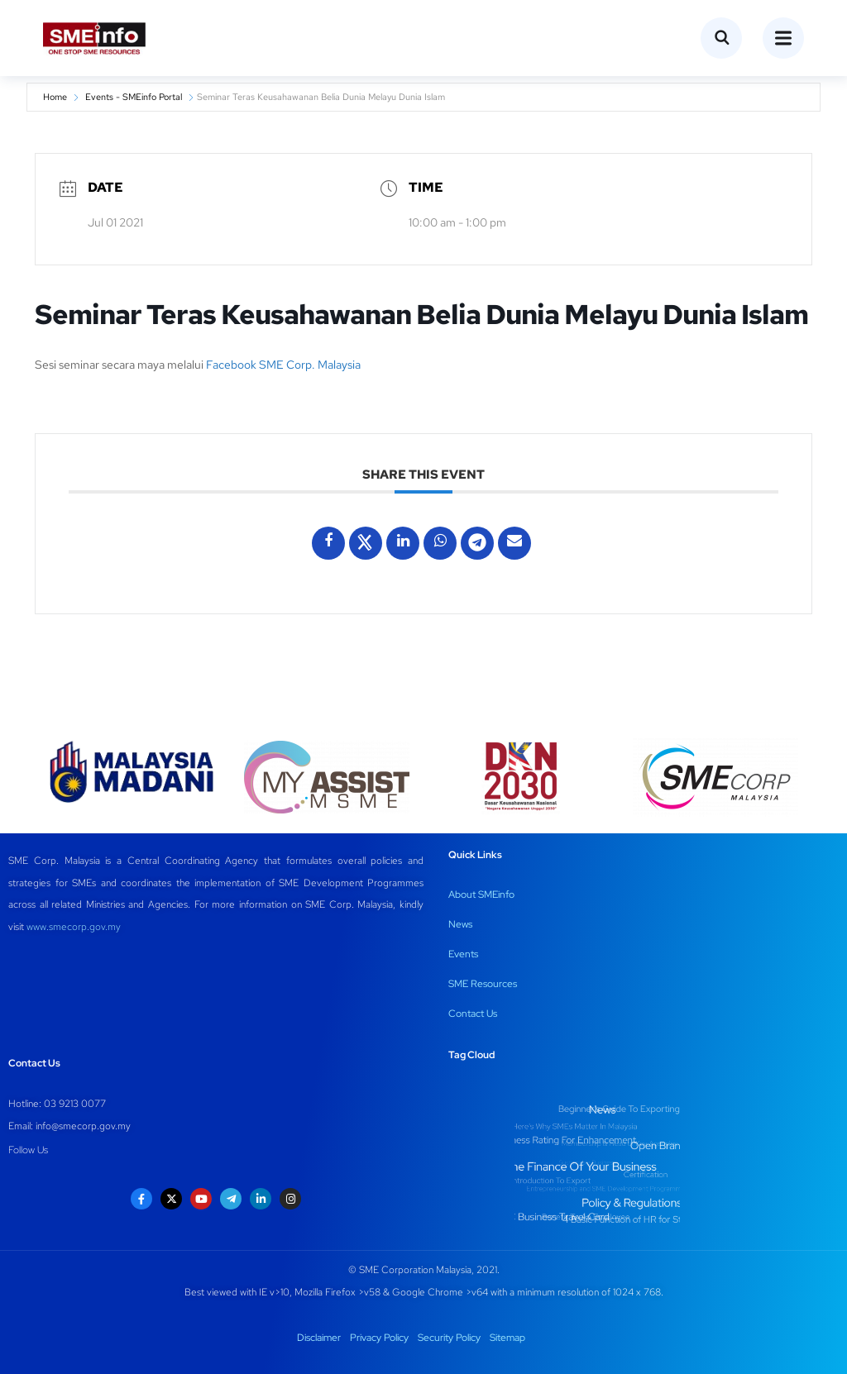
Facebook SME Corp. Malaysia (284, 364)
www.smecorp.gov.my (73, 926)
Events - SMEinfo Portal (133, 97)
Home (55, 97)
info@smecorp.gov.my (83, 1126)
